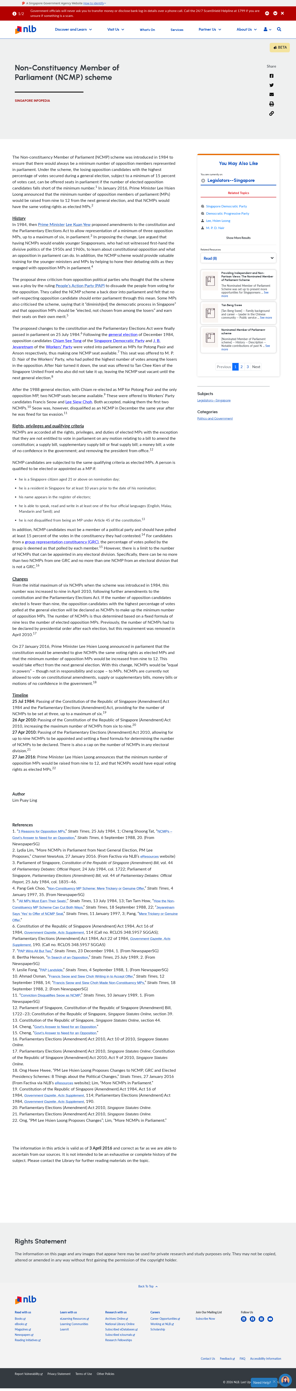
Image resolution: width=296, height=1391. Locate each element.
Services (177, 30)
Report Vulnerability (29, 1376)
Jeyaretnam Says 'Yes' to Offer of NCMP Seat (58, 915)
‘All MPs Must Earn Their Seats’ (44, 902)
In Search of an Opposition (69, 959)
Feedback (227, 1361)
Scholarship (157, 1332)
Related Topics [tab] (238, 193)
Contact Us (208, 1361)
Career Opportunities (165, 1321)
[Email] (271, 98)
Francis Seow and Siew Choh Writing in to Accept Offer (94, 978)
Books (20, 1321)
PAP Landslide (52, 972)
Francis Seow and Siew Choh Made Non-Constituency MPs (102, 985)
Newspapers (24, 1337)
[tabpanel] (238, 223)
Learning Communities (74, 1327)
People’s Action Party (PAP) (80, 286)
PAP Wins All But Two (36, 953)
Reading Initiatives (27, 1343)
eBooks (21, 1327)
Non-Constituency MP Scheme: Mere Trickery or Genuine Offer (100, 889)
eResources (150, 857)
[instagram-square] (263, 1324)
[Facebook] (271, 79)
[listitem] (23, 1316)
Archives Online (116, 1321)
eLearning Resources (74, 1321)
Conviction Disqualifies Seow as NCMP (53, 997)
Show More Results (238, 239)
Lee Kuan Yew (78, 225)
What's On (147, 30)
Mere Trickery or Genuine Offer (39, 921)
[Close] (288, 11)
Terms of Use (83, 1376)
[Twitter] (271, 88)
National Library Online (119, 1327)
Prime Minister (51, 225)
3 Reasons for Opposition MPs (43, 832)
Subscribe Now (205, 1321)
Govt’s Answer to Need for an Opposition (67, 1029)
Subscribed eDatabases (121, 1332)
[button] (267, 30)
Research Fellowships (118, 1343)
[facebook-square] (254, 1324)
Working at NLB (162, 1327)
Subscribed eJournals (120, 1337)
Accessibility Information (265, 1361)
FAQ (242, 1361)
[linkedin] (245, 1324)
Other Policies (105, 1376)
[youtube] (271, 1324)
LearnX (64, 1332)
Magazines (23, 1332)
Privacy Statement (59, 1376)
